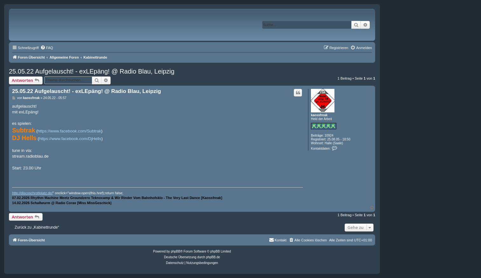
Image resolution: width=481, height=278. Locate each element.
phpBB (175, 251)
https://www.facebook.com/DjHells (70, 138)
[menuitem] (46, 48)
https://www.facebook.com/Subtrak (69, 131)
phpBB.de (213, 257)
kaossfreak (319, 115)
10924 (329, 135)
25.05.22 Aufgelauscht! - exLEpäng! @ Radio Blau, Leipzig (92, 71)
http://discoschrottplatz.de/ (32, 193)
